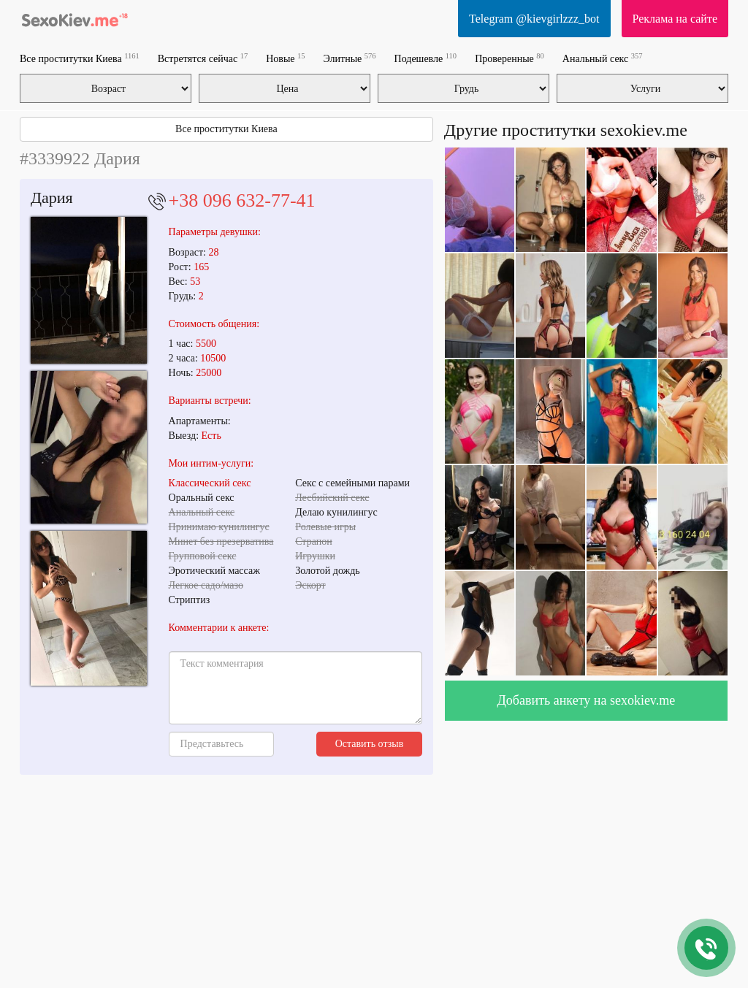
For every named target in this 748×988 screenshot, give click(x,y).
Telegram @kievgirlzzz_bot (534, 18)
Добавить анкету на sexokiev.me (586, 700)
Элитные (350, 58)
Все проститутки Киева (80, 58)
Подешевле (425, 58)
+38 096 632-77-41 (242, 200)
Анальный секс (602, 58)
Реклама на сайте (675, 18)
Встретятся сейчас (203, 58)
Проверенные (509, 58)
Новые (285, 58)
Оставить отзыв (369, 743)
